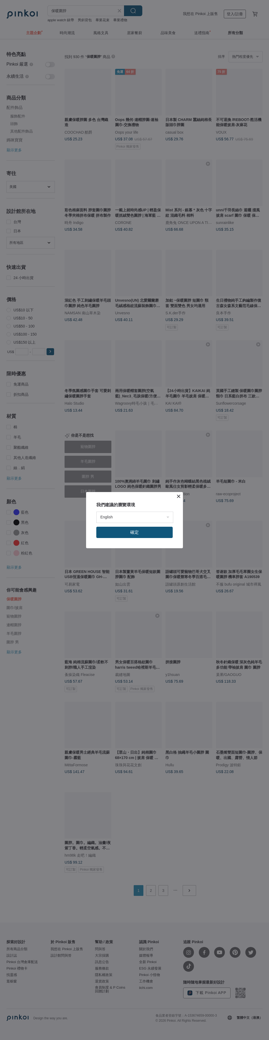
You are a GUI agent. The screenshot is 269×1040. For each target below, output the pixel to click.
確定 (134, 532)
